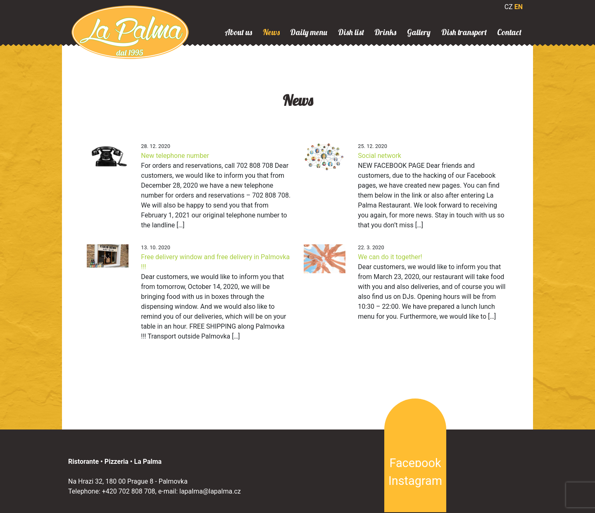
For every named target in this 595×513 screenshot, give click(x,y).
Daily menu (308, 32)
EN (518, 7)
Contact (509, 32)
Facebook (415, 463)
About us (238, 32)
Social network (379, 156)
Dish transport (464, 32)
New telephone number (175, 156)
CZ (509, 7)
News (271, 32)
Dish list (351, 32)
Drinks (385, 32)
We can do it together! (390, 257)
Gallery (419, 32)
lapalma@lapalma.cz (210, 491)
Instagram (415, 481)
